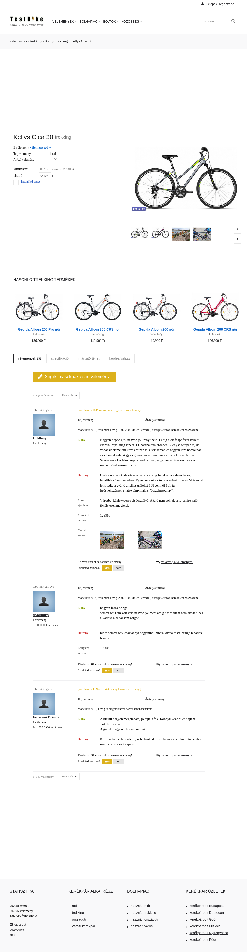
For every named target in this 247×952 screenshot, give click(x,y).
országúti (77, 919)
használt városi (140, 926)
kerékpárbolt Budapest (205, 906)
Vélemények (64, 21)
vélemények (18, 41)
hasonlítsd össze (30, 181)
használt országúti (142, 919)
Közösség (131, 21)
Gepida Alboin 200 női (156, 329)
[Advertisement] (123, 88)
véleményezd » (40, 147)
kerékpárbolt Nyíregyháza (207, 933)
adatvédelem (18, 929)
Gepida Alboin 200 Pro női (39, 329)
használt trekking (141, 912)
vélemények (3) (29, 358)
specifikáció (60, 358)
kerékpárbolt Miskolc (203, 926)
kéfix (13, 935)
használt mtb (138, 906)
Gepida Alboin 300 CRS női (98, 329)
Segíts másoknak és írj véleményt (74, 377)
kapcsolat (18, 924)
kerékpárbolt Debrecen (205, 912)
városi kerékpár (82, 926)
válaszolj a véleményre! (177, 562)
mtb (73, 906)
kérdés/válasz (119, 358)
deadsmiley (41, 615)
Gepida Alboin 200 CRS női (215, 329)
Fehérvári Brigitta (46, 717)
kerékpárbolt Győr (201, 919)
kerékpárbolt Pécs (201, 940)
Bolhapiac (89, 21)
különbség (39, 334)
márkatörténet (88, 358)
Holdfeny (39, 438)
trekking (36, 41)
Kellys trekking (56, 41)
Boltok (110, 21)
